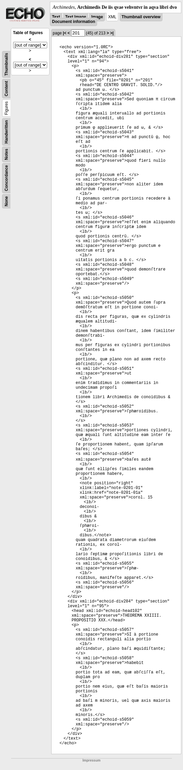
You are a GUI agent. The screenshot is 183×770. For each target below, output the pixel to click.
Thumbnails (6, 64)
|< (64, 33)
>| (112, 33)
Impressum (91, 760)
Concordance (6, 178)
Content (6, 88)
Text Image (75, 17)
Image (97, 17)
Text (56, 17)
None (6, 201)
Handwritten (6, 132)
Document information (73, 21)
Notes (6, 154)
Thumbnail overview (141, 17)
